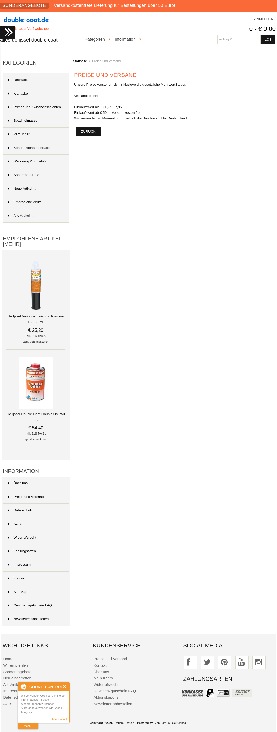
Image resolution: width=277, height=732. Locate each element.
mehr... (28, 725)
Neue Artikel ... (22, 188)
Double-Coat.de (124, 722)
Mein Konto (103, 678)
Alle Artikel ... (21, 216)
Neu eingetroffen (17, 678)
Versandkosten (39, 341)
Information (125, 39)
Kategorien (95, 39)
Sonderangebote (24, 5)
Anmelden (264, 19)
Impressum (19, 564)
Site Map (17, 592)
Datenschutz (20, 510)
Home (8, 659)
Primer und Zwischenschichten (34, 107)
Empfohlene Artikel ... (27, 202)
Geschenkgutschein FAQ (30, 605)
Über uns (18, 483)
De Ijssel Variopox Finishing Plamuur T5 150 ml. (36, 317)
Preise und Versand (26, 497)
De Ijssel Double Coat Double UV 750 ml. (36, 414)
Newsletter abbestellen (28, 619)
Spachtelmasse (22, 120)
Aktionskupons (106, 697)
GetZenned (179, 722)
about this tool (59, 719)
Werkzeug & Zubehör (27, 161)
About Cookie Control (23, 686)
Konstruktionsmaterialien (30, 148)
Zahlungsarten (22, 551)
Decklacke (19, 80)
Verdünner (19, 134)
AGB (14, 524)
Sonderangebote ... (25, 175)
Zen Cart (160, 722)
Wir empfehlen (15, 665)
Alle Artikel (12, 684)
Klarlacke (18, 93)
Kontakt (16, 578)
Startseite (80, 61)
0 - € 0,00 (262, 28)
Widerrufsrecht (22, 537)
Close (65, 686)
